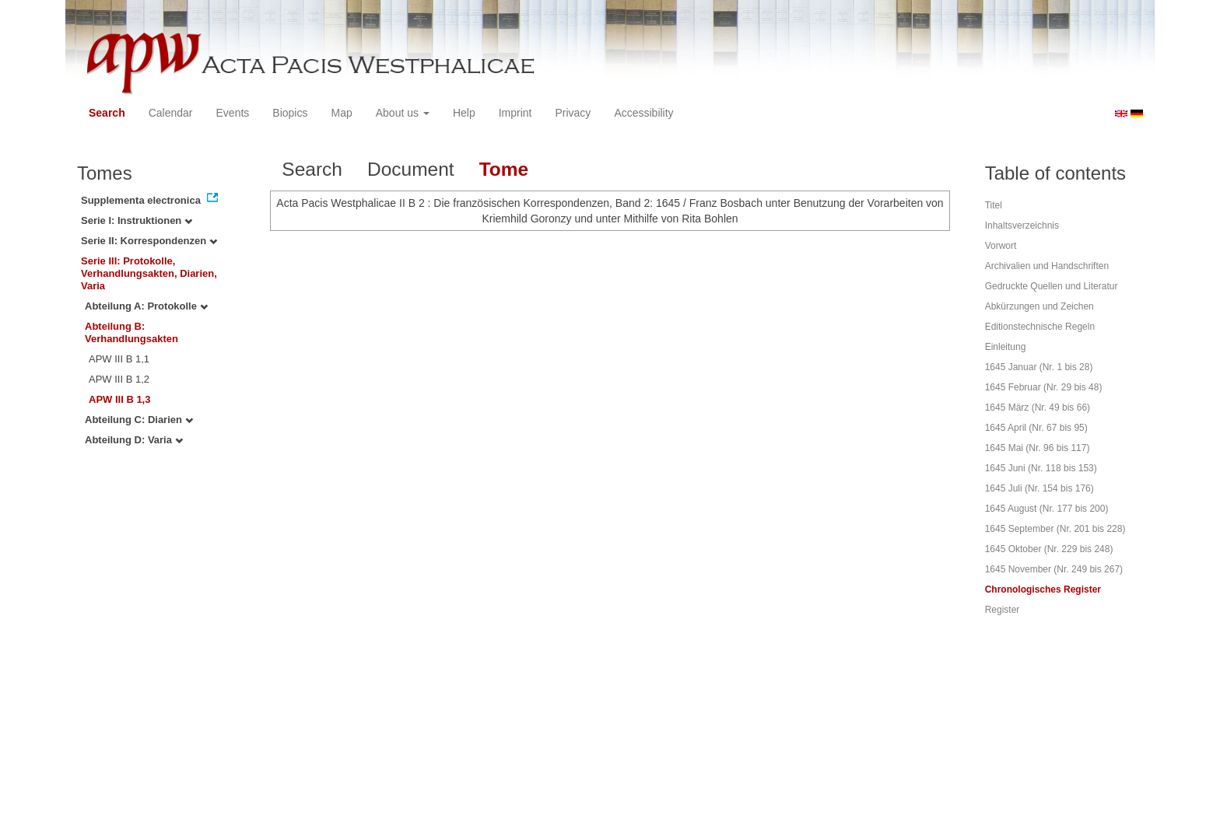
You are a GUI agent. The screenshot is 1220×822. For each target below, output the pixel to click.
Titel (993, 205)
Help (464, 113)
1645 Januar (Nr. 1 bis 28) (1039, 367)
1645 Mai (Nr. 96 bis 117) (1037, 447)
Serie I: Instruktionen (136, 220)
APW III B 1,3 (119, 399)
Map (341, 113)
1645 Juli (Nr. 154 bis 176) (1039, 488)
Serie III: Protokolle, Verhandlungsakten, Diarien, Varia (149, 273)
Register (1002, 609)
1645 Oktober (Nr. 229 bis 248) (1049, 549)
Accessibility (643, 113)
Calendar (171, 113)
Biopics (289, 113)
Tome (504, 169)
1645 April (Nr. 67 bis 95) (1036, 427)
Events (233, 113)
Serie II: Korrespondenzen (149, 241)
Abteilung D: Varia (134, 440)
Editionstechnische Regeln (1040, 326)
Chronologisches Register (1043, 589)
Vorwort (1001, 245)
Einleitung (1005, 346)
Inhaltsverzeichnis (1022, 225)
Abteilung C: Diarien (139, 419)
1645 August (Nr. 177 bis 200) (1047, 508)
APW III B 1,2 (119, 379)
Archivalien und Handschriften (1047, 266)
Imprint (515, 113)
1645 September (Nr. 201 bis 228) (1055, 528)
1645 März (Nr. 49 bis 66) (1037, 407)
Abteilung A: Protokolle (146, 306)
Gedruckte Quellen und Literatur (1051, 286)
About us (402, 113)
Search (107, 113)
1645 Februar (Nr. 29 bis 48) (1044, 387)
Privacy (573, 113)
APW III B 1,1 (119, 359)
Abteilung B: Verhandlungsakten (131, 332)
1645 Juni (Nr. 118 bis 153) (1041, 468)
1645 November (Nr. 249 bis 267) (1054, 569)
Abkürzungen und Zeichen (1039, 306)
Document (410, 169)
